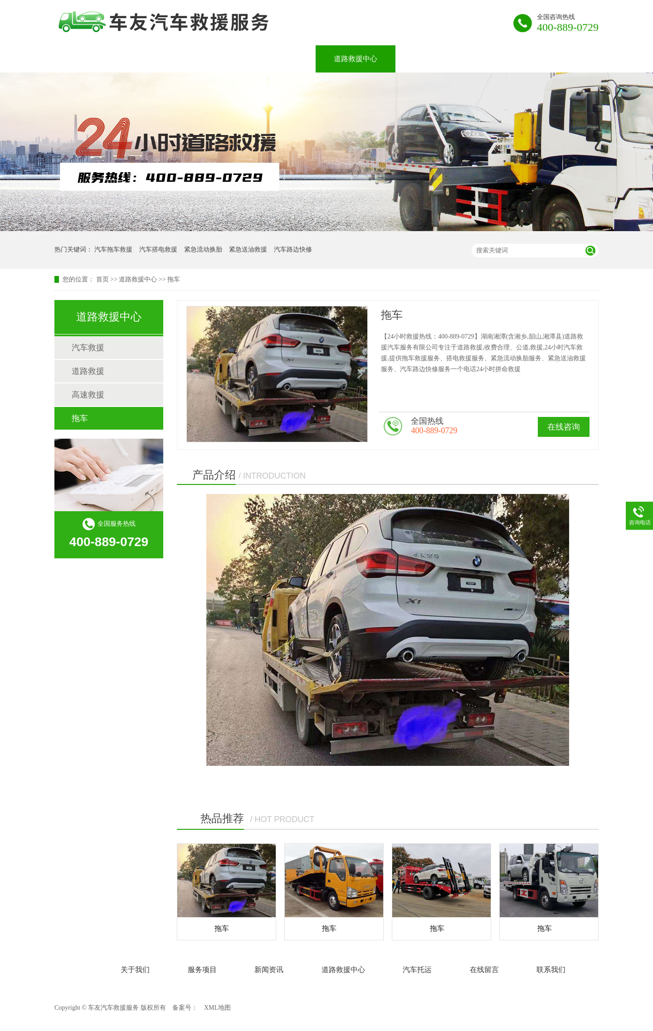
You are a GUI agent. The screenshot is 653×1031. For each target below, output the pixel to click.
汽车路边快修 (293, 249)
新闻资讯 (282, 59)
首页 (102, 279)
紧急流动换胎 (203, 249)
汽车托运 (428, 59)
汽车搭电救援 (158, 249)
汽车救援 (88, 347)
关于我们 (152, 59)
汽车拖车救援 (113, 249)
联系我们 (558, 59)
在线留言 (493, 59)
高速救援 (88, 394)
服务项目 (217, 59)
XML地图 (217, 1007)
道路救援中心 (355, 59)
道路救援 (88, 371)
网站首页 (87, 59)
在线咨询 (563, 426)
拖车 (173, 279)
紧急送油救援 (248, 249)
